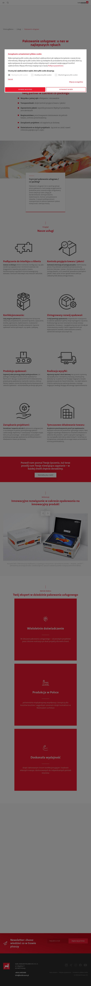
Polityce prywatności (55, 66)
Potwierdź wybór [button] (66, 90)
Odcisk (10, 79)
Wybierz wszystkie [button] (25, 90)
